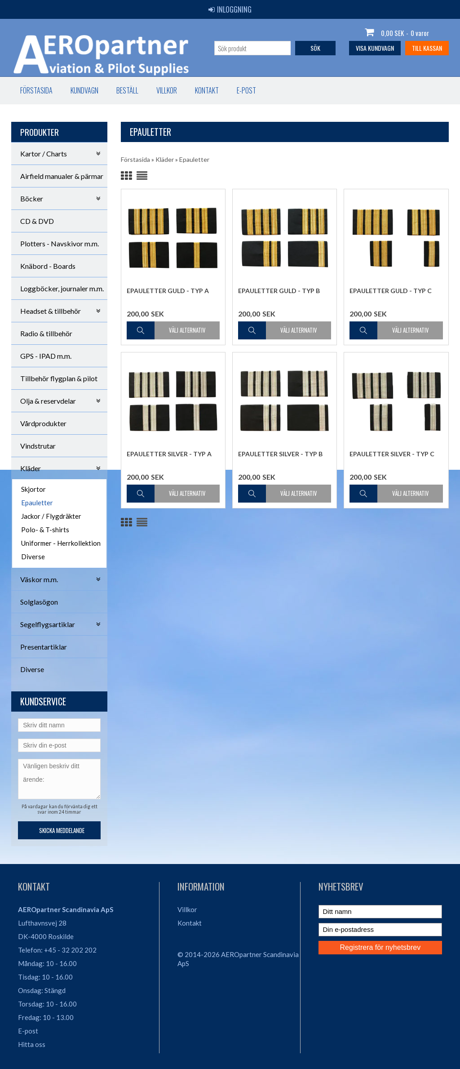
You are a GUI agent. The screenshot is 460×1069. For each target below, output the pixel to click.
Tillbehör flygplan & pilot (58, 378)
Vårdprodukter (43, 423)
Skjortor (33, 489)
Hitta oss (31, 1044)
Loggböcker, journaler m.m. (62, 288)
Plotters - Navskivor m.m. (59, 243)
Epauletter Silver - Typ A (169, 454)
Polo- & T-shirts (45, 530)
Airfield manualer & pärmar (61, 176)
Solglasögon (39, 601)
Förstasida (36, 90)
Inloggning (230, 9)
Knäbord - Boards (47, 266)
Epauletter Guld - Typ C (390, 290)
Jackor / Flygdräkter (51, 516)
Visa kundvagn (375, 48)
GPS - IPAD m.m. (45, 356)
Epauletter (37, 503)
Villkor (166, 90)
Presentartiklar (43, 646)
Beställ (127, 90)
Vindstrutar (38, 445)
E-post (246, 90)
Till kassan (427, 48)
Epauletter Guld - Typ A (168, 290)
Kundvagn (84, 90)
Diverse (33, 556)
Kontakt (207, 90)
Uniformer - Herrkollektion (61, 543)
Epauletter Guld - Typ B (279, 290)
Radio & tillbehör (46, 333)
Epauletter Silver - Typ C (391, 454)
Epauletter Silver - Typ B (280, 454)
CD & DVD (37, 221)
